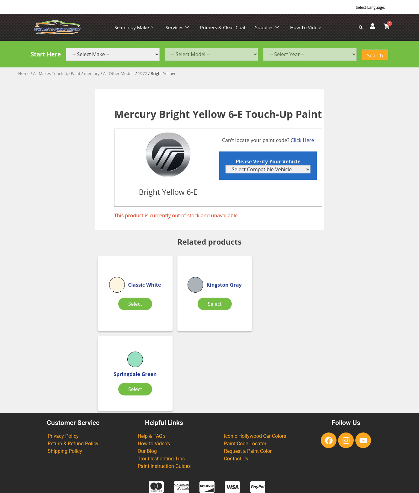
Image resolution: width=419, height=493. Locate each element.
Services (177, 27)
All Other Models (119, 73)
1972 (142, 73)
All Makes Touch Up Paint (57, 73)
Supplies (267, 27)
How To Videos (306, 27)
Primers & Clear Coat (223, 27)
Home (23, 73)
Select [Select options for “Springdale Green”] (283, 309)
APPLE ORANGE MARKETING (288, 487)
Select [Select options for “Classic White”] (132, 309)
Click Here (303, 140)
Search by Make (134, 27)
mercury (92, 73)
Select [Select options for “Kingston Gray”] (208, 309)
